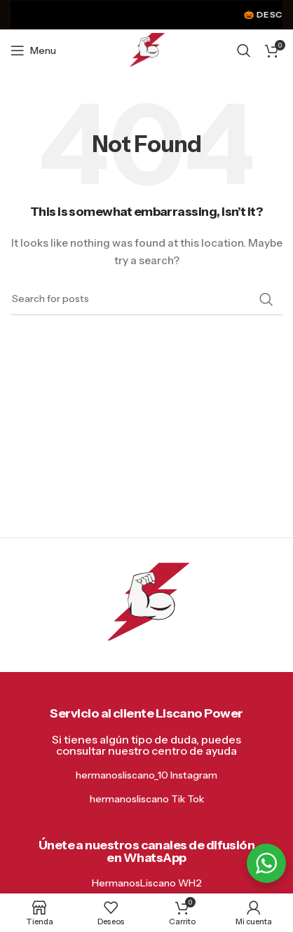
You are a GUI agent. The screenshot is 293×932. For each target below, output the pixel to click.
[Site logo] (147, 49)
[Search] (244, 50)
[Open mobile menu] (33, 50)
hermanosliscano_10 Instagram (146, 775)
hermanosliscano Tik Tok (147, 799)
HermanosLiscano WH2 (147, 883)
